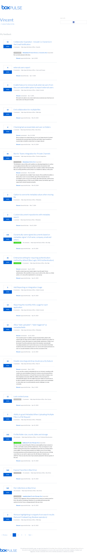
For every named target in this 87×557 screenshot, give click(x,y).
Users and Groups (40, 70)
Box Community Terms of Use (75, 548)
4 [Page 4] (21, 535)
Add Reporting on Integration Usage (28, 287)
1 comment (16, 129)
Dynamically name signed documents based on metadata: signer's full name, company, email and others (32, 237)
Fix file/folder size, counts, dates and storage (31, 434)
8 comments (26, 263)
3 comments (17, 112)
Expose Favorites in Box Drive (25, 470)
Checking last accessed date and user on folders (32, 127)
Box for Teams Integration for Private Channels (32, 153)
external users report (22, 67)
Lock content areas (21, 396)
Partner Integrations (41, 156)
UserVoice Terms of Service (56, 548)
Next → (30, 535)
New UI (38, 363)
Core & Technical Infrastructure (44, 437)
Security (38, 47)
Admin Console (40, 90)
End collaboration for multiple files (27, 109)
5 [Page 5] (25, 535)
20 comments (17, 490)
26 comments (17, 437)
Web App (38, 112)
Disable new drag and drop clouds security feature (33, 361)
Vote (7, 46)
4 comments (17, 47)
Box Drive (38, 129)
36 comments (26, 242)
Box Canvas (48, 399)
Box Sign (48, 242)
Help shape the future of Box (28, 47)
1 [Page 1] (10, 535)
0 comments (17, 70)
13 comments (26, 473)
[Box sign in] (73, 22)
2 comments (17, 90)
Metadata (38, 200)
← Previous (4, 535)
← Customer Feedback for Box (7, 24)
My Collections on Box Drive (25, 488)
